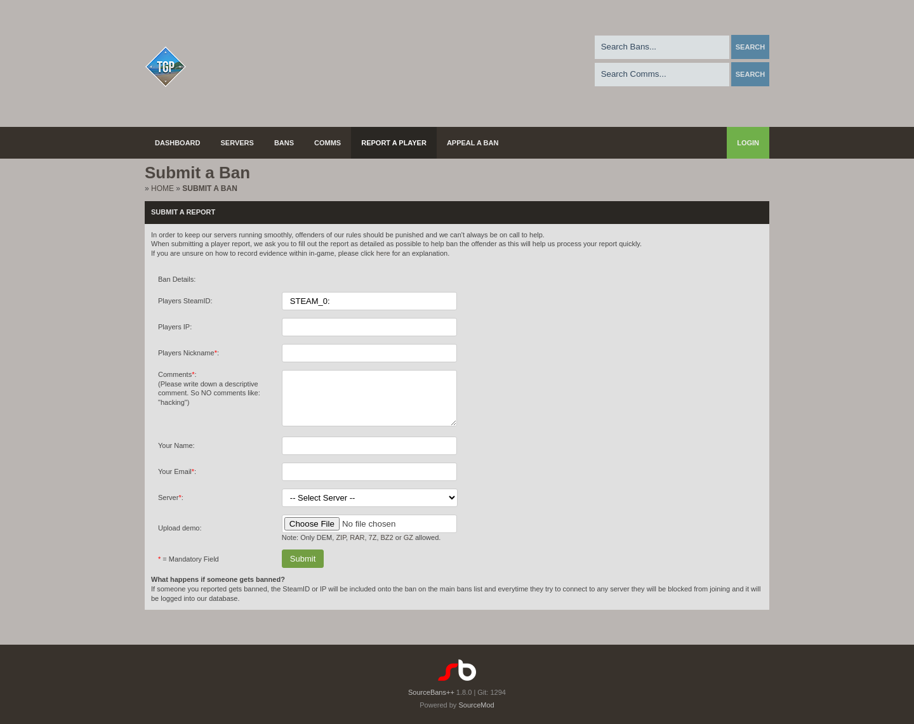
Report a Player (394, 143)
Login (748, 143)
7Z (373, 547)
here (383, 253)
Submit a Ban (209, 188)
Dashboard (178, 143)
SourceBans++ (431, 692)
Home (162, 188)
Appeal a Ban (473, 143)
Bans (284, 143)
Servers (237, 143)
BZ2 (387, 547)
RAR (357, 547)
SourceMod (476, 705)
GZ (408, 547)
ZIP (341, 547)
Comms (327, 143)
